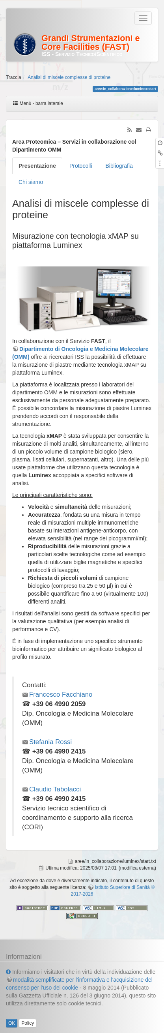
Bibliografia (119, 166)
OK (11, 1023)
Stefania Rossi (50, 742)
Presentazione (37, 166)
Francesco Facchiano (60, 694)
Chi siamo (31, 182)
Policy (27, 1023)
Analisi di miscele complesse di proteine (69, 77)
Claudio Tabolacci (55, 789)
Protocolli (80, 166)
